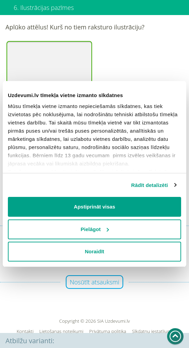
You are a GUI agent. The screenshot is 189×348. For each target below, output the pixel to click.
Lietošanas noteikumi (61, 331)
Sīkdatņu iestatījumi (152, 331)
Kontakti (25, 331)
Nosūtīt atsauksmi (94, 282)
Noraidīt (94, 251)
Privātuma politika (107, 331)
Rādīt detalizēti (149, 185)
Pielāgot (95, 229)
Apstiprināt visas (94, 207)
